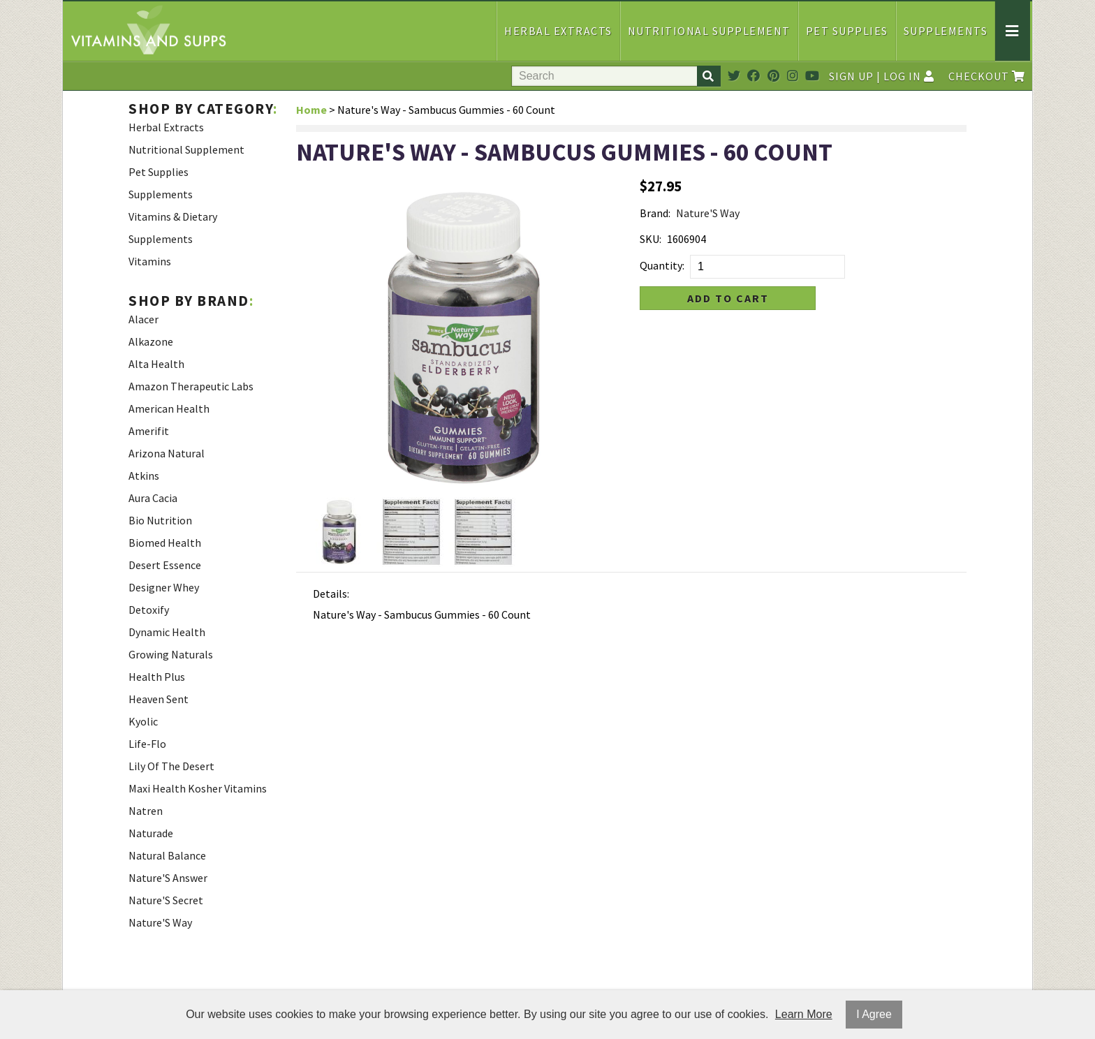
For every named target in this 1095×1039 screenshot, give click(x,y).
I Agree (874, 1014)
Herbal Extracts (558, 31)
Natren (145, 811)
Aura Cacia (152, 498)
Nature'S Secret (165, 900)
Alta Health (156, 364)
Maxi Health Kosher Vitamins (197, 788)
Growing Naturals (170, 654)
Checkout (986, 76)
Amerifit (148, 431)
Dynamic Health (166, 632)
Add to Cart (728, 298)
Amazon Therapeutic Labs (190, 386)
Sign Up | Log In (881, 76)
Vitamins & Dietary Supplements (172, 227)
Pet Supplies (847, 31)
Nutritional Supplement (709, 31)
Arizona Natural (166, 453)
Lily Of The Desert (171, 766)
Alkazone (150, 341)
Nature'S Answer (167, 878)
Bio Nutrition (160, 520)
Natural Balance (167, 855)
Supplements (946, 31)
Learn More (803, 1014)
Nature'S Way (160, 922)
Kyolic (143, 721)
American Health (169, 408)
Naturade (150, 833)
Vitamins (149, 261)
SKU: (650, 239)
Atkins (143, 475)
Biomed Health (164, 543)
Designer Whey (163, 587)
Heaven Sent (158, 699)
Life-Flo (147, 744)
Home (311, 110)
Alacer (143, 319)
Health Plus (156, 677)
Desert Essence (164, 565)
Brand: (655, 213)
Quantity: (662, 265)
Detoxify (148, 610)
